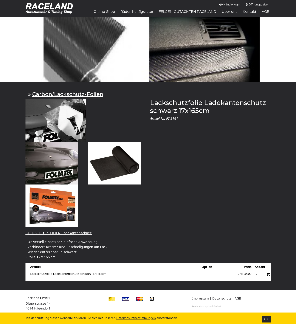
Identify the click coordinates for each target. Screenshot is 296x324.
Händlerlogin (229, 4)
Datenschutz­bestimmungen (136, 318)
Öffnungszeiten (257, 4)
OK (266, 319)
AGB (238, 298)
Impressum (200, 298)
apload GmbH (213, 306)
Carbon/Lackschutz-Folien (67, 94)
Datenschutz (221, 298)
